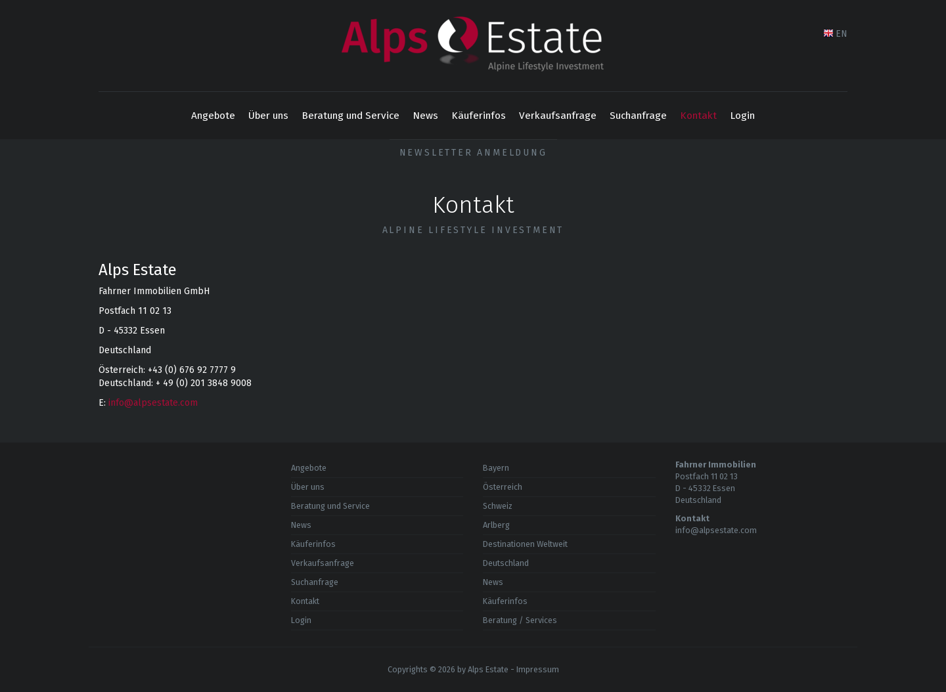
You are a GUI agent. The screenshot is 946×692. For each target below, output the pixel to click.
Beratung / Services (520, 620)
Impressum (537, 669)
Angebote (213, 115)
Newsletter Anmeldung (473, 152)
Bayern (496, 468)
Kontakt (698, 115)
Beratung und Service (350, 115)
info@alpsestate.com (153, 402)
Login (742, 115)
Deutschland (506, 563)
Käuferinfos (478, 115)
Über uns (268, 115)
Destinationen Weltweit (525, 544)
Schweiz (497, 506)
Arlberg (496, 525)
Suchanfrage (638, 115)
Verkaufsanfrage (558, 115)
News (425, 115)
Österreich (502, 487)
